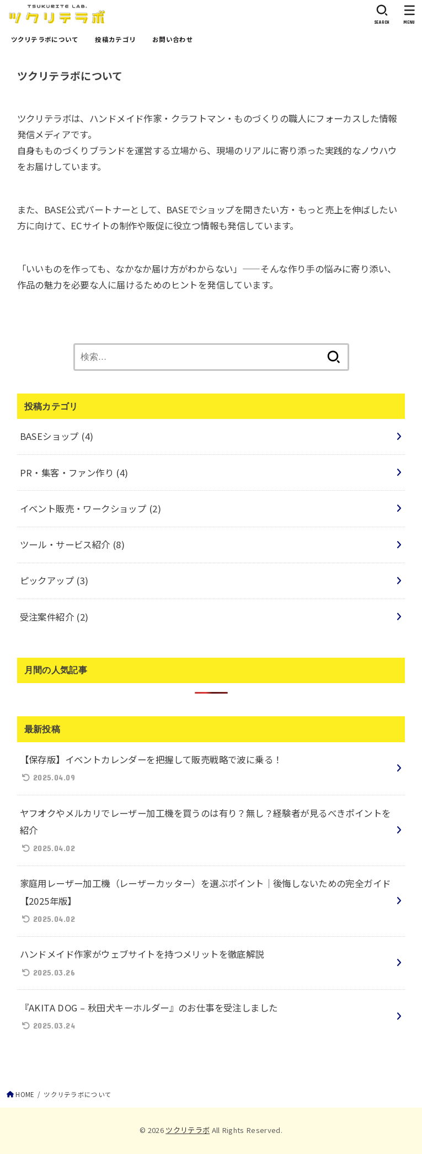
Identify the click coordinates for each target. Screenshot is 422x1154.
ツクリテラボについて (45, 39)
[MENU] (409, 14)
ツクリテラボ (187, 1130)
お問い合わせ (172, 39)
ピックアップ (54, 580)
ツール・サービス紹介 (72, 544)
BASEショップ (57, 436)
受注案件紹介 (54, 616)
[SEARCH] (382, 14)
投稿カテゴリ (115, 39)
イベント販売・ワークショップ (90, 508)
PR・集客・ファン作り (74, 472)
